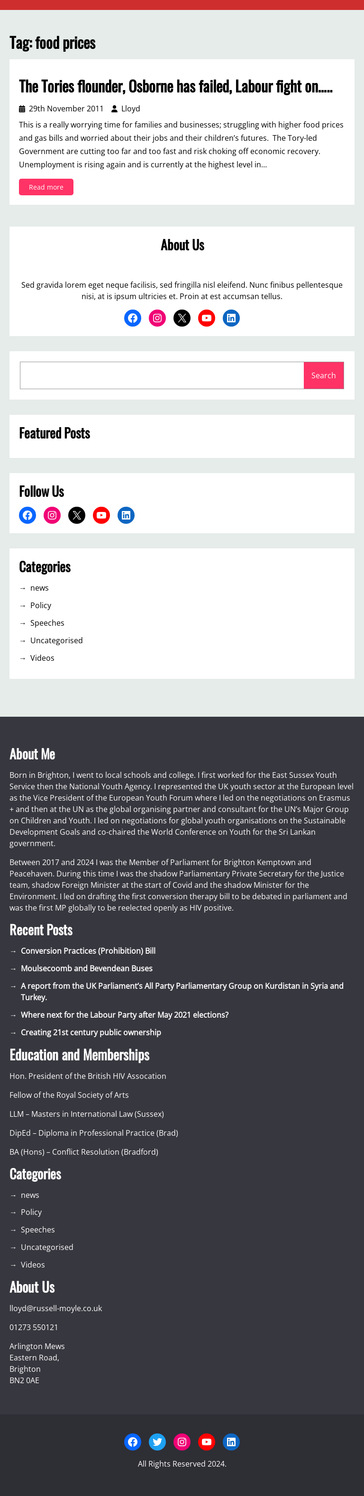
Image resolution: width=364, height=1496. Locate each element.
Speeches (47, 623)
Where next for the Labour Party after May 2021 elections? (124, 1015)
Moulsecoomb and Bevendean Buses (87, 968)
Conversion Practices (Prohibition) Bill (88, 951)
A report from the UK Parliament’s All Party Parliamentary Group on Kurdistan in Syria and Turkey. (182, 992)
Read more (48, 188)
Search (323, 375)
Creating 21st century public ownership (91, 1032)
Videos (42, 658)
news (39, 588)
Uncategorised (56, 640)
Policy (40, 605)
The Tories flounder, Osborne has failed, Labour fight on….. (175, 85)
